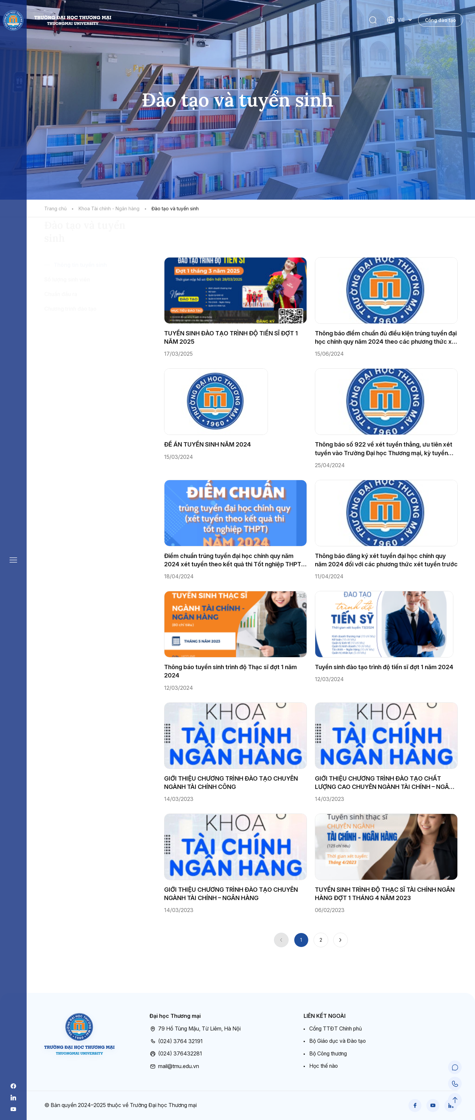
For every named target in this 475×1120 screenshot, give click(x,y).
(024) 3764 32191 (176, 1041)
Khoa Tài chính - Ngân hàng (109, 208)
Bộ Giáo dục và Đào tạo (338, 1040)
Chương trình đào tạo (70, 347)
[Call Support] (455, 1084)
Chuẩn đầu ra (60, 332)
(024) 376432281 (175, 1053)
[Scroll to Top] (455, 1100)
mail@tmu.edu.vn (174, 1066)
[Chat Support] (455, 1068)
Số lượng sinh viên (67, 317)
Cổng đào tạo (440, 20)
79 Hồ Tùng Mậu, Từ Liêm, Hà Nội (195, 1029)
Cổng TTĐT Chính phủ (336, 1028)
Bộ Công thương (329, 1053)
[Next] (340, 940)
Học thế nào (324, 1065)
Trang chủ (55, 208)
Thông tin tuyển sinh (80, 303)
